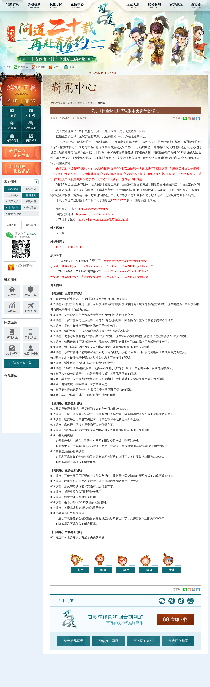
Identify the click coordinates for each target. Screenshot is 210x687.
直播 (71, 67)
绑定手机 (31, 207)
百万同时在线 (143, 641)
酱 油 (103, 569)
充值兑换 (13, 201)
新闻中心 (80, 103)
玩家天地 (133, 5)
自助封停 (13, 207)
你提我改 (31, 125)
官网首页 (12, 5)
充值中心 (77, 5)
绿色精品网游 (73, 641)
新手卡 (57, 67)
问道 (70, 103)
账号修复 (31, 195)
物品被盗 (13, 189)
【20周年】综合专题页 (59, 59)
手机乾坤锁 (12, 350)
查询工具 (31, 307)
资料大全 (12, 334)
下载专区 (55, 5)
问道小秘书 (31, 350)
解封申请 (31, 201)
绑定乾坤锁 (14, 213)
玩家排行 (12, 307)
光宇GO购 (11, 137)
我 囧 (149, 569)
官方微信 (23, 67)
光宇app (31, 137)
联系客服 (13, 195)
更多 (36, 181)
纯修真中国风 (108, 641)
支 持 (80, 569)
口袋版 (11, 112)
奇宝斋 (197, 5)
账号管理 (154, 5)
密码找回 (31, 189)
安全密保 (31, 291)
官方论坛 (176, 5)
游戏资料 (34, 5)
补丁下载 (31, 112)
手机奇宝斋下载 (21, 363)
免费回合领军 (178, 641)
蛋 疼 (172, 569)
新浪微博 (41, 67)
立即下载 (176, 619)
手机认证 (31, 334)
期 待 (126, 569)
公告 (90, 103)
